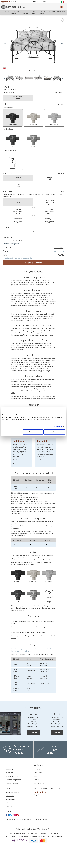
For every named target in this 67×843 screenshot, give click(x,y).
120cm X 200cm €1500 (49, 202)
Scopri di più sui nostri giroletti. (39, 285)
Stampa (36, 780)
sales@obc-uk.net (53, 751)
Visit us (33, 732)
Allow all (54, 432)
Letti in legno (10, 803)
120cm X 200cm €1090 (49, 211)
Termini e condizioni (12, 783)
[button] (62, 44)
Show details (58, 426)
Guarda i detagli (59, 248)
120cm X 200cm (17, 98)
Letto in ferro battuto (10, 89)
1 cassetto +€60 (49, 178)
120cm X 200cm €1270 (18, 211)
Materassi (9, 806)
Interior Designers (40, 783)
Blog (35, 776)
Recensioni (9, 769)
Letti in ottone (10, 799)
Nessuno (18, 177)
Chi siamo (37, 769)
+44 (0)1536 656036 (56, 727)
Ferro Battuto (42, 829)
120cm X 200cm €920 (18, 221)
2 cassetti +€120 (18, 185)
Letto (35, 829)
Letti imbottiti (10, 796)
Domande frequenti (12, 776)
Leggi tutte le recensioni (42, 793)
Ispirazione (9, 773)
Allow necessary (33, 432)
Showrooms (38, 773)
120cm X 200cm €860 (49, 221)
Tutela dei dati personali (13, 780)
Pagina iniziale (20, 829)
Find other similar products (11, 244)
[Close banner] (64, 409)
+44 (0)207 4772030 (33, 727)
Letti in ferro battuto (12, 792)
